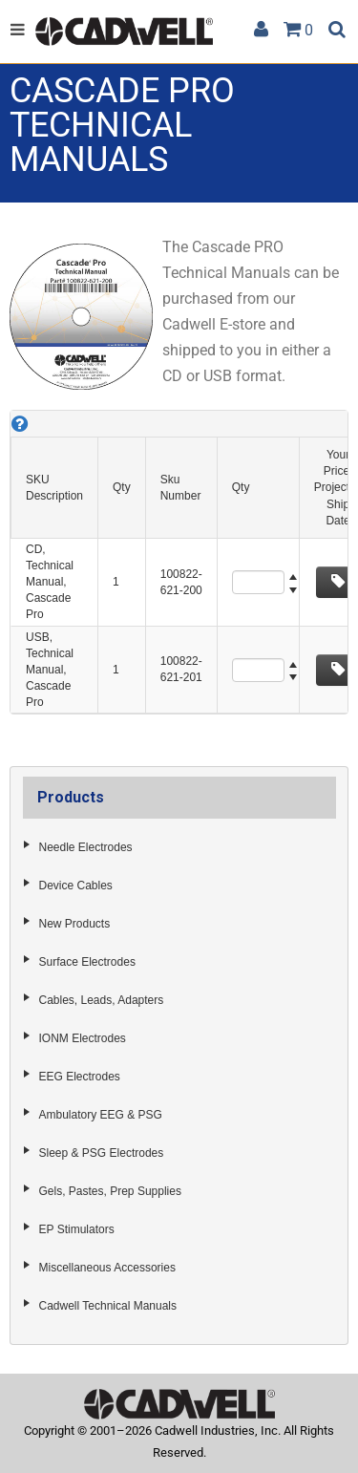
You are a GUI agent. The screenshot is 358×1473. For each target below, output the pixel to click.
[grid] (179, 562)
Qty (122, 487)
